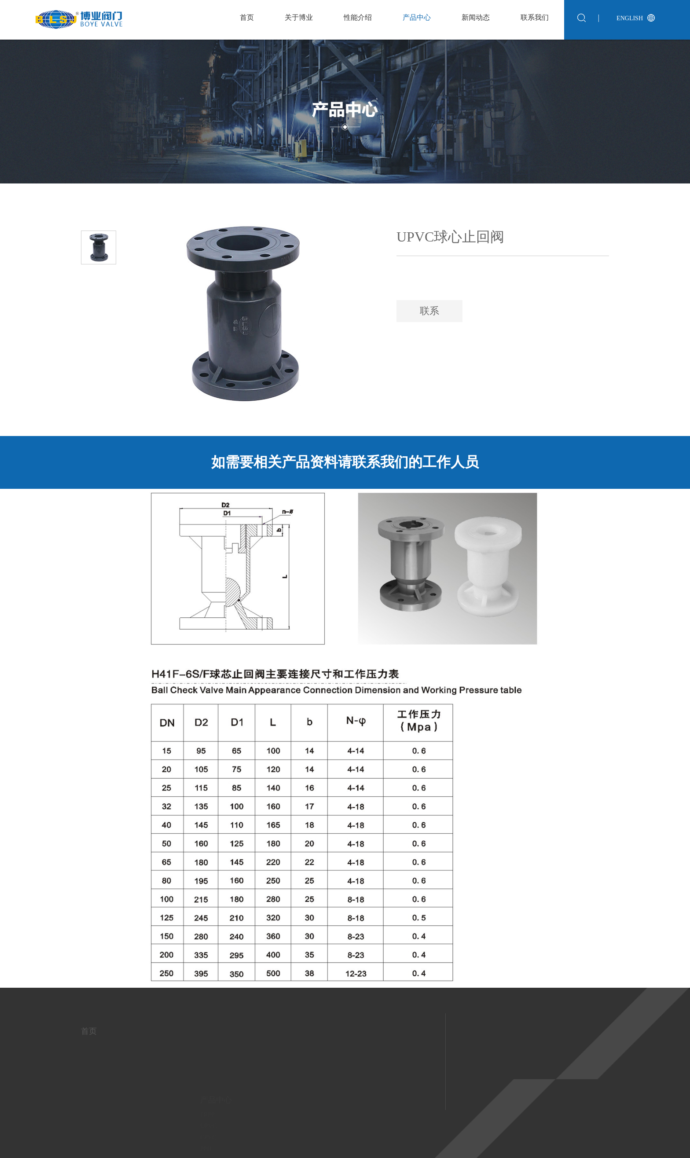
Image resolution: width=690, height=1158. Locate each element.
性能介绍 (358, 17)
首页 (247, 17)
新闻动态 (476, 17)
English (630, 18)
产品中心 (417, 17)
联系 (429, 310)
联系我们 (535, 17)
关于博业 (299, 17)
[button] (98, 213)
